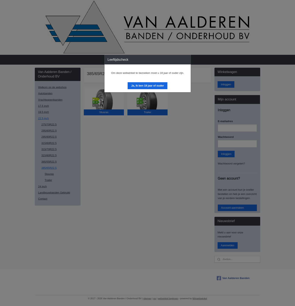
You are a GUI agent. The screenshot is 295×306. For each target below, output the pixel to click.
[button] (147, 85)
